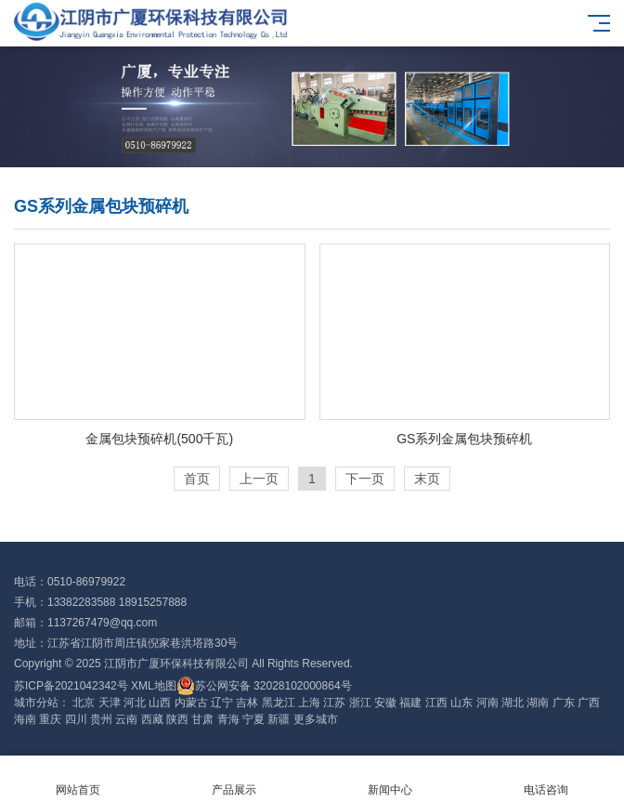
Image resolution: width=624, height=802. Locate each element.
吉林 (247, 702)
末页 (427, 478)
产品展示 (234, 779)
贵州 (101, 719)
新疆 (278, 719)
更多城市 (315, 719)
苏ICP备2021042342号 (71, 685)
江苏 (334, 702)
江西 (436, 702)
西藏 (152, 719)
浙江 (360, 702)
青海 (228, 719)
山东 (461, 702)
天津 (109, 702)
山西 (160, 702)
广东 (563, 702)
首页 (197, 478)
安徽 (385, 702)
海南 (25, 719)
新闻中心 (390, 779)
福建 (410, 702)
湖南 (537, 702)
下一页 (364, 478)
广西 (589, 702)
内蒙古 (191, 702)
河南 (487, 702)
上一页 (259, 478)
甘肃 (202, 719)
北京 (83, 702)
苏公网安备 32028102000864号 (264, 686)
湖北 (512, 702)
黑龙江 (278, 702)
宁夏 (253, 719)
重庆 (50, 719)
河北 (135, 702)
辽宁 (222, 702)
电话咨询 (546, 779)
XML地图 (153, 685)
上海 (309, 702)
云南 (126, 719)
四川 (76, 719)
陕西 (177, 719)
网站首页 (78, 779)
